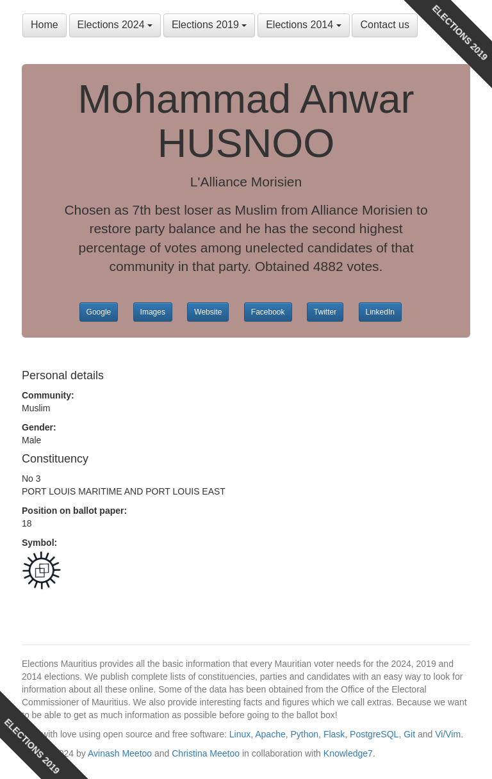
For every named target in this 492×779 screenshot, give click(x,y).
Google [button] (98, 312)
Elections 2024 (115, 24)
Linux (239, 734)
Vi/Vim (448, 734)
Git (409, 734)
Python (305, 734)
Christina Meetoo (206, 753)
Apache (270, 734)
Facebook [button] (268, 312)
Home (44, 24)
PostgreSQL (374, 734)
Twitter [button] (325, 312)
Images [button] (152, 312)
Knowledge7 (348, 753)
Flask (334, 734)
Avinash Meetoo (120, 753)
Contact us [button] (384, 24)
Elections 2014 (303, 24)
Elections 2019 (209, 24)
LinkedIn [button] (380, 312)
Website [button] (208, 312)
